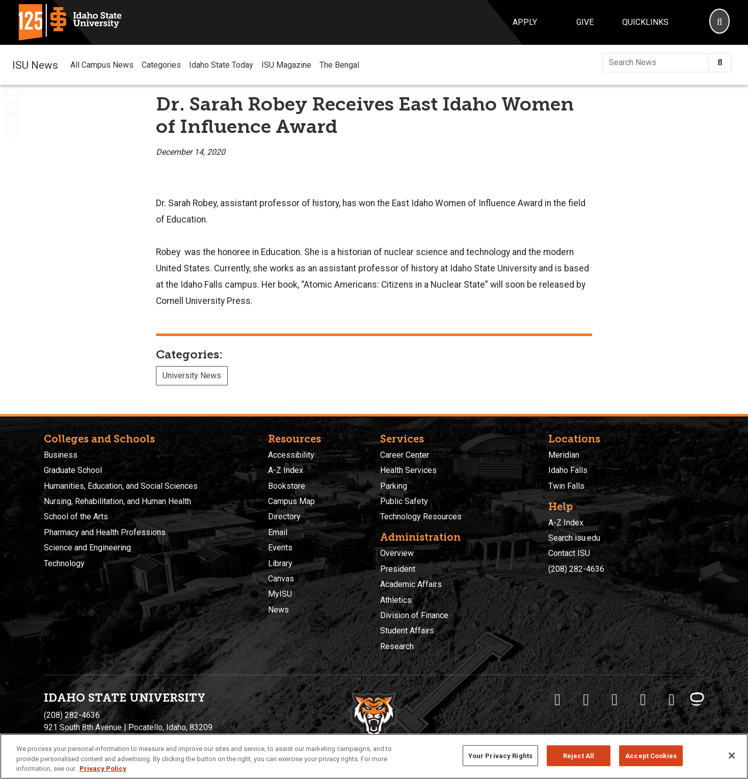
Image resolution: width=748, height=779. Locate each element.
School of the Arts (76, 516)
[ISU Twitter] (586, 699)
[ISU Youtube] (643, 699)
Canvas (281, 578)
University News (192, 375)
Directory (284, 516)
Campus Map (291, 501)
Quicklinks (645, 22)
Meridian (563, 455)
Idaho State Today (221, 65)
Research (397, 646)
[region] (374, 756)
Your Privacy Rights (500, 755)
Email (277, 532)
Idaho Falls (567, 470)
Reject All (578, 755)
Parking (393, 486)
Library (280, 563)
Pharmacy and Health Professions (105, 532)
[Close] (731, 755)
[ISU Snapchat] (671, 699)
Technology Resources (421, 516)
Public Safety (404, 501)
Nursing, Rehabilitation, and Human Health (117, 501)
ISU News (35, 65)
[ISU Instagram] (614, 699)
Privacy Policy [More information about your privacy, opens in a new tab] (102, 768)
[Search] (719, 22)
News (278, 610)
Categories (161, 65)
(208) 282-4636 (576, 569)
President (397, 569)
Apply (525, 22)
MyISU (280, 594)
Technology (64, 563)
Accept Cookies (651, 755)
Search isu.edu (574, 538)
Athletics (396, 600)
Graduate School (73, 470)
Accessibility (291, 455)
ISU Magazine (286, 65)
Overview (397, 553)
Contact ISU (569, 553)
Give (585, 22)
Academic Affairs (411, 584)
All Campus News (101, 65)
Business (60, 455)
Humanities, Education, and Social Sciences (121, 486)
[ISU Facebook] (557, 699)
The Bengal (339, 65)
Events (280, 547)
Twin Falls (566, 486)
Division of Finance (414, 615)
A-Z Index (285, 470)
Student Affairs (407, 630)
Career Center (404, 455)
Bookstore (286, 486)
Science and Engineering (87, 547)
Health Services (408, 470)
